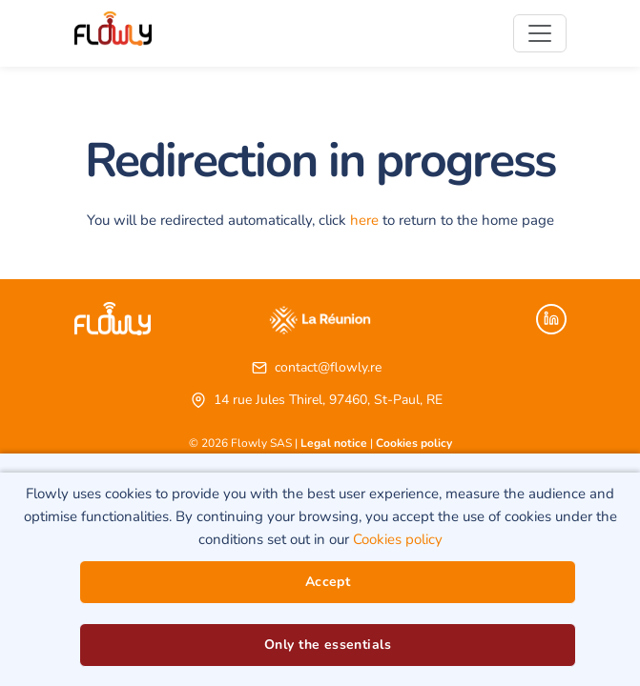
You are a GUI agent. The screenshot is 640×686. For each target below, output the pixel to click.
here (364, 220)
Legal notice (333, 443)
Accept (328, 582)
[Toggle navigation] (540, 33)
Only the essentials (327, 645)
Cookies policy (414, 443)
